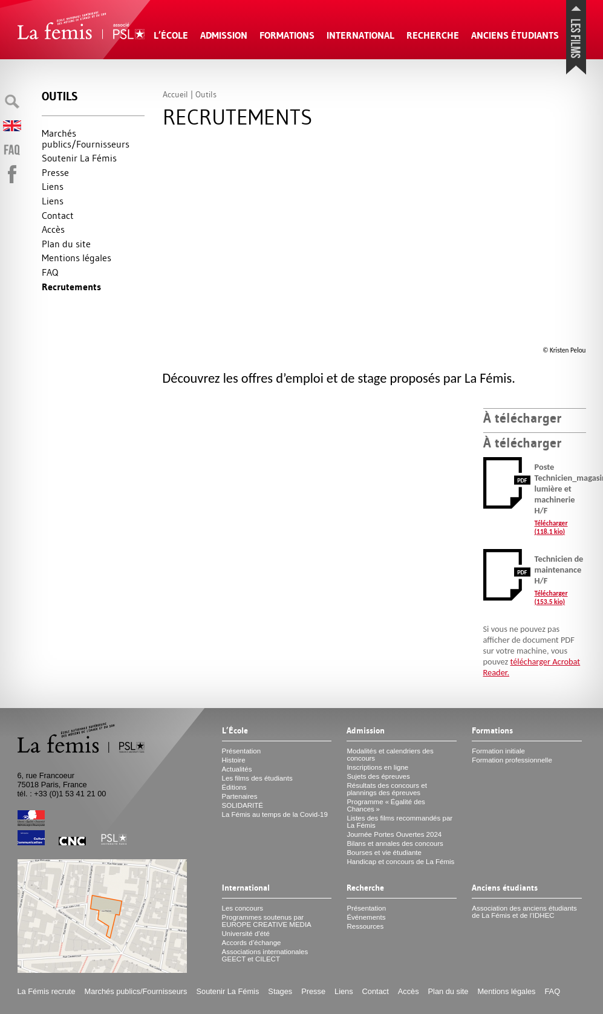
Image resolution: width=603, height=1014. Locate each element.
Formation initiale (498, 751)
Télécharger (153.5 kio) (551, 597)
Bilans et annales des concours (395, 843)
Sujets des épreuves (378, 776)
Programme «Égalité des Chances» (386, 805)
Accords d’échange (251, 942)
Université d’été (246, 933)
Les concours (243, 908)
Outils (59, 96)
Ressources (365, 926)
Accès (53, 229)
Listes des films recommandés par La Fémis (399, 821)
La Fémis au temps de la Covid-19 (275, 814)
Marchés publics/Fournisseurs (85, 138)
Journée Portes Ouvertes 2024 (394, 834)
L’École (171, 35)
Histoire (234, 760)
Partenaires (240, 796)
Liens (53, 186)
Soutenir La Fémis (79, 158)
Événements (366, 917)
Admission (223, 35)
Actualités (237, 769)
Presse (55, 172)
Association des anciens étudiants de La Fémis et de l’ (524, 912)
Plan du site (66, 244)
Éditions (234, 787)
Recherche (432, 35)
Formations (287, 35)
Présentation (241, 751)
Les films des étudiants (257, 778)
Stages (280, 991)
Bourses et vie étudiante (384, 852)
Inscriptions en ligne (377, 767)
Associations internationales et (265, 955)
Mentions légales (76, 258)
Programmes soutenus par (266, 921)
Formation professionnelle (512, 760)
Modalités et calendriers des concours (390, 754)
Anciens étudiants (515, 35)
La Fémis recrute (47, 991)
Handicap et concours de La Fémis (400, 861)
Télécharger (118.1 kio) (551, 527)
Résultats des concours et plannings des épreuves (387, 789)
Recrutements (71, 287)
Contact (58, 215)
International (360, 35)
